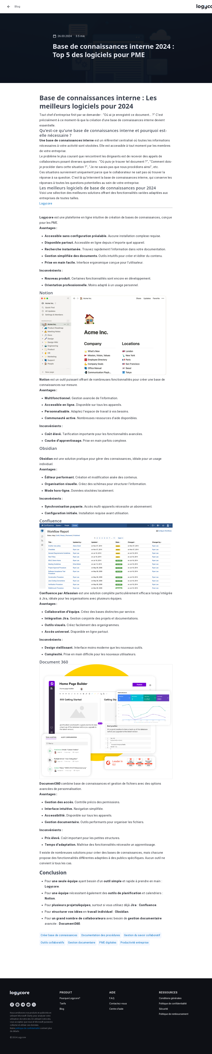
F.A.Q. (112, 998)
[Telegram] (23, 1005)
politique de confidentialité (27, 1028)
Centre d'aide (116, 1009)
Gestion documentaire (81, 942)
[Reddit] (28, 1005)
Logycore (45, 203)
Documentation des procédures (100, 935)
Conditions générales (170, 998)
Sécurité (163, 1009)
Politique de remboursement (173, 1014)
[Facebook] (12, 1005)
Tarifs (63, 1003)
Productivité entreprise (134, 942)
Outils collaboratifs (52, 942)
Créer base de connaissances (59, 935)
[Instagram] (17, 1005)
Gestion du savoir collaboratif (142, 935)
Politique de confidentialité (173, 1003)
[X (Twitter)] (34, 1005)
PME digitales (107, 942)
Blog (62, 1009)
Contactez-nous (118, 1003)
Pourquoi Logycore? (70, 998)
